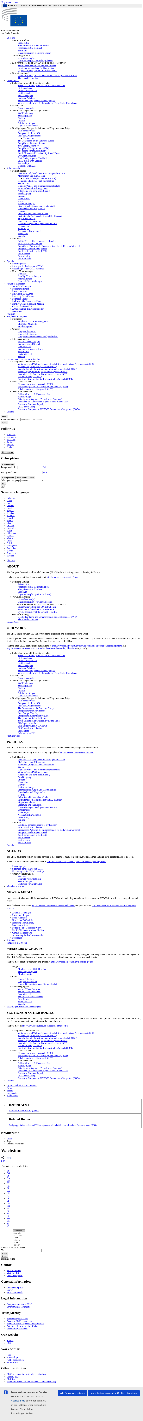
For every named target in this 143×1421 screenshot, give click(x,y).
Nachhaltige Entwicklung (29, 231)
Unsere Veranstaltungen (23, 271)
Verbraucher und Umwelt (29, 344)
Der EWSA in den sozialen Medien (28, 304)
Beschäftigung (24, 193)
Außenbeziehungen (26, 203)
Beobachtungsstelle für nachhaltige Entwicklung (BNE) (43, 386)
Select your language (10, 480)
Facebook (11, 439)
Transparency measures (17, 1318)
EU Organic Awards (27, 156)
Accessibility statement (17, 1328)
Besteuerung (23, 233)
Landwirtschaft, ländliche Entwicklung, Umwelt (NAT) (42, 374)
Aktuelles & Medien (16, 284)
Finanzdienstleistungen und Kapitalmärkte (37, 206)
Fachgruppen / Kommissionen (25, 361)
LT (8, 1201)
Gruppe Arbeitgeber (27, 331)
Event (19, 1238)
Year (3, 1250)
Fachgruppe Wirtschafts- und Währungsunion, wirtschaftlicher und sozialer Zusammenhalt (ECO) (52, 1125)
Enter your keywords (10, 419)
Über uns (11, 38)
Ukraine (10, 412)
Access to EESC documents (19, 1321)
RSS (3, 1161)
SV (8, 1226)
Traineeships (12, 1357)
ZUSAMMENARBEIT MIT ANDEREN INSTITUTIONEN (39, 63)
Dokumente (17, 105)
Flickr (9, 447)
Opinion (19, 1245)
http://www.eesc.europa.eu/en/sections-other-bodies (45, 1026)
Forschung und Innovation (29, 221)
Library (10, 1290)
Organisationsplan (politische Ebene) (34, 53)
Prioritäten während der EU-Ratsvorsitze (36, 68)
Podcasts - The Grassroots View (26, 301)
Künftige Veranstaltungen (29, 276)
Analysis (19, 1233)
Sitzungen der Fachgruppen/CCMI (27, 266)
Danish (10, 503)
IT (8, 1196)
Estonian (11, 515)
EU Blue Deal (24, 253)
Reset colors (21, 478)
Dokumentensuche (26, 108)
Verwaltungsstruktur (21, 55)
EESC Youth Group (26, 407)
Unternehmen (24, 198)
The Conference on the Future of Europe (36, 141)
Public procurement (15, 1360)
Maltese (10, 538)
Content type (7, 1247)
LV (8, 1198)
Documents (12, 1093)
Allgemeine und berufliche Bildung (34, 191)
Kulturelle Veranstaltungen (30, 281)
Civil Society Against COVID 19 (32, 158)
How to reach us (14, 1270)
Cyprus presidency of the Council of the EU (37, 70)
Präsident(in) (23, 43)
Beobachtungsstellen (21, 381)
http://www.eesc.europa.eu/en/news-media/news (53, 905)
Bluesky (10, 444)
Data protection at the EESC (19, 1304)
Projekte (21, 120)
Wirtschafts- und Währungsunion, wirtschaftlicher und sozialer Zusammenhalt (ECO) (56, 364)
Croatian (10, 525)
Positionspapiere (25, 93)
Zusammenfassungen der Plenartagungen (36, 100)
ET (8, 1183)
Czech (9, 500)
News (9, 1088)
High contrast (7, 452)
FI (8, 1216)
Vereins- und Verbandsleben (30, 349)
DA (8, 1178)
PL (8, 1211)
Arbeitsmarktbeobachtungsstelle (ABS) (35, 389)
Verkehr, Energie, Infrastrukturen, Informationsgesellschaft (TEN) (47, 369)
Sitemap (10, 1340)
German (10, 505)
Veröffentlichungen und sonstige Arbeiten (31, 110)
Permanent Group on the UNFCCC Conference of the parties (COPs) (49, 409)
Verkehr (21, 236)
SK (8, 1221)
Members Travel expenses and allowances (25, 1323)
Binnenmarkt (24, 226)
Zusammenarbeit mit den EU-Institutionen (37, 65)
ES (8, 1171)
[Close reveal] (2, 486)
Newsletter (19, 1231)
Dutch (9, 540)
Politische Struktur (20, 40)
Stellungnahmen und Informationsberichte (31, 83)
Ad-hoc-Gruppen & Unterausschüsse (34, 394)
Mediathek (17, 311)
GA (8, 1191)
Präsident (11, 314)
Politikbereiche (13, 168)
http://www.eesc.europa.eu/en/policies (77, 752)
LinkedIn (11, 434)
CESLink (11, 1379)
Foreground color (9, 467)
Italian (9, 530)
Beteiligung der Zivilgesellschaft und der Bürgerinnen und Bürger (41, 128)
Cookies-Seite (18, 1401)
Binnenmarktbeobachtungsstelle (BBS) (35, 384)
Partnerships (23, 163)
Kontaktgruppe (24, 396)
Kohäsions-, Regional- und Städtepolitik (36, 181)
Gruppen (16, 329)
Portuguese (12, 545)
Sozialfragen (23, 228)
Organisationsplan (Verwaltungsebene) (35, 60)
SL (8, 1223)
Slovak (10, 550)
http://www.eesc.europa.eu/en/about (63, 577)
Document (19, 1235)
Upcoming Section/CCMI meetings (28, 269)
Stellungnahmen (25, 88)
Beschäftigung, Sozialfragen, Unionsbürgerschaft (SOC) (43, 371)
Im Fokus (16, 238)
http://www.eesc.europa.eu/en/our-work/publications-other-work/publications (41, 648)
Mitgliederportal (25, 326)
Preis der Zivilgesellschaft (29, 136)
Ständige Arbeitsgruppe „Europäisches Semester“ (40, 399)
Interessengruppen (20, 339)
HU (8, 1203)
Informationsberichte (27, 90)
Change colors (8, 464)
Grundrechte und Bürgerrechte (31, 208)
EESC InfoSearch (14, 1292)
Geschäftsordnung (20, 73)
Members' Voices (20, 299)
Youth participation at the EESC (32, 251)
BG (8, 1173)
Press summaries (19, 291)
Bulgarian (11, 498)
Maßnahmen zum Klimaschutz (31, 176)
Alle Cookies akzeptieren (72, 1393)
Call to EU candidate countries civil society (37, 241)
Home (9, 1138)
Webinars (22, 274)
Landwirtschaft (24, 346)
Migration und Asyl (26, 218)
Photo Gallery (19, 1247)
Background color (9, 472)
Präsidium (22, 50)
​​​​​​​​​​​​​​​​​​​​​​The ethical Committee (28, 78)
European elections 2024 (29, 133)
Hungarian (11, 528)
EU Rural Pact (24, 258)
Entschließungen (25, 95)
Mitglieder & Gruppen (17, 316)
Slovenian (11, 553)
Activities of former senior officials (22, 1326)
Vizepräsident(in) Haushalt (30, 48)
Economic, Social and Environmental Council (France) (31, 1381)
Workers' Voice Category (29, 341)
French (10, 520)
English (10, 510)
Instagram (11, 437)
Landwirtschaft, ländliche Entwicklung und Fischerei (41, 173)
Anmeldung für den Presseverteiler (27, 309)
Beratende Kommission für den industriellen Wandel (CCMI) (45, 379)
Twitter (10, 442)
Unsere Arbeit (13, 80)
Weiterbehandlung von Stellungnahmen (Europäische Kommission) (48, 103)
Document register (15, 1287)
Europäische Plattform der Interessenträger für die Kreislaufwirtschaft (49, 246)
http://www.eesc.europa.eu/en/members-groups (72, 962)
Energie (21, 196)
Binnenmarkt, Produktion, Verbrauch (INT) (37, 366)
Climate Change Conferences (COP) (39, 178)
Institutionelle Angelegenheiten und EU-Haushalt (40, 216)
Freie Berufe (23, 351)
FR (8, 1186)
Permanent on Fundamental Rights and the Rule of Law (43, 401)
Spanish (10, 513)
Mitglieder (17, 319)
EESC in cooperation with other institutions (26, 1374)
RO (8, 1218)
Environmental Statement (18, 1307)
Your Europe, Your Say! (28, 146)
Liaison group (13, 1376)
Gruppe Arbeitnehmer (27, 334)
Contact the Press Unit (22, 306)
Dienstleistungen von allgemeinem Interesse (37, 223)
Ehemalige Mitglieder (27, 324)
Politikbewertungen (26, 123)
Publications (12, 1095)
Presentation (28, 138)
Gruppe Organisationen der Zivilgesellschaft (38, 336)
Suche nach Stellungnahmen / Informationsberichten (41, 85)
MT (8, 1206)
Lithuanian (11, 533)
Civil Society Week (26, 130)
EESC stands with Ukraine (30, 161)
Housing (21, 211)
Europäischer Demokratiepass (31, 143)
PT (8, 1213)
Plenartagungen (19, 263)
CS (8, 1176)
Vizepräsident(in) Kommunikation (33, 45)
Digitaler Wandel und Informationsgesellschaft (39, 186)
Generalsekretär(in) (26, 58)
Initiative (19, 1240)
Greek (9, 508)
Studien (21, 118)
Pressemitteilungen (20, 289)
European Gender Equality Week (32, 248)
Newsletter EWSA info (22, 294)
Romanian (11, 548)
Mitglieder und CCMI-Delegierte (32, 321)
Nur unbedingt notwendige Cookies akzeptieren (113, 1393)
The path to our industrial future (32, 151)
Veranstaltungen (25, 279)
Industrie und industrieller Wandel (33, 213)
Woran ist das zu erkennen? (67, 5)
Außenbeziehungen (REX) (30, 376)
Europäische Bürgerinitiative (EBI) (33, 148)
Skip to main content (10, 2)
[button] (6, 1157)
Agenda (10, 261)
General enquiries (14, 1275)
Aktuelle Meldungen (21, 286)
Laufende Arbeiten (26, 98)
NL (8, 1208)
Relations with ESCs (27, 166)
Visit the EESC (13, 1273)
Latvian (10, 535)
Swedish (10, 556)
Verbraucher (23, 183)
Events (10, 1090)
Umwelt (21, 201)
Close (31, 478)
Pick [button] (45, 467)
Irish (9, 523)
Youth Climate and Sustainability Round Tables (39, 153)
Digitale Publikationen (28, 125)
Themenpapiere (25, 115)
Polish (9, 543)
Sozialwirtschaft (25, 354)
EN (8, 1181)
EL (8, 1188)
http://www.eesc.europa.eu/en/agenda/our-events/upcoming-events (76, 861)
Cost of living (24, 256)
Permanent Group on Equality (31, 404)
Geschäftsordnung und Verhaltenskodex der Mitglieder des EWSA (47, 75)
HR (8, 1193)
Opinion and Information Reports (22, 1085)
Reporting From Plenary (23, 296)
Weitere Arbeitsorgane (22, 391)
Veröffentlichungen (26, 113)
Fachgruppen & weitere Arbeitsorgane (24, 359)
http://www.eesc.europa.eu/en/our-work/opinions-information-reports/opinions (87, 646)
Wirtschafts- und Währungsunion (32, 188)
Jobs (9, 1355)
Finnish (10, 518)
